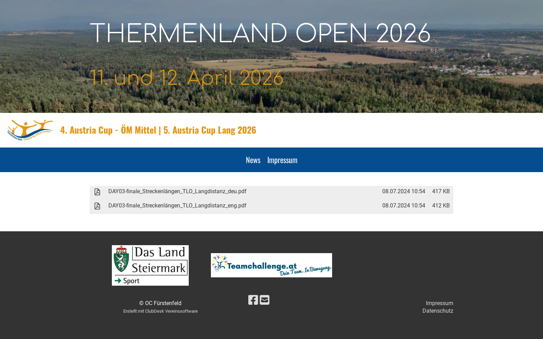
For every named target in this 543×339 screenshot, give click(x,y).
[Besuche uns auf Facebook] (253, 300)
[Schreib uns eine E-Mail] (264, 300)
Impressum (282, 159)
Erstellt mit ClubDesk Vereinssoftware (160, 311)
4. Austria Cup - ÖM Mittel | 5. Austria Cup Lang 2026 (158, 130)
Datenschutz (437, 310)
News (253, 159)
